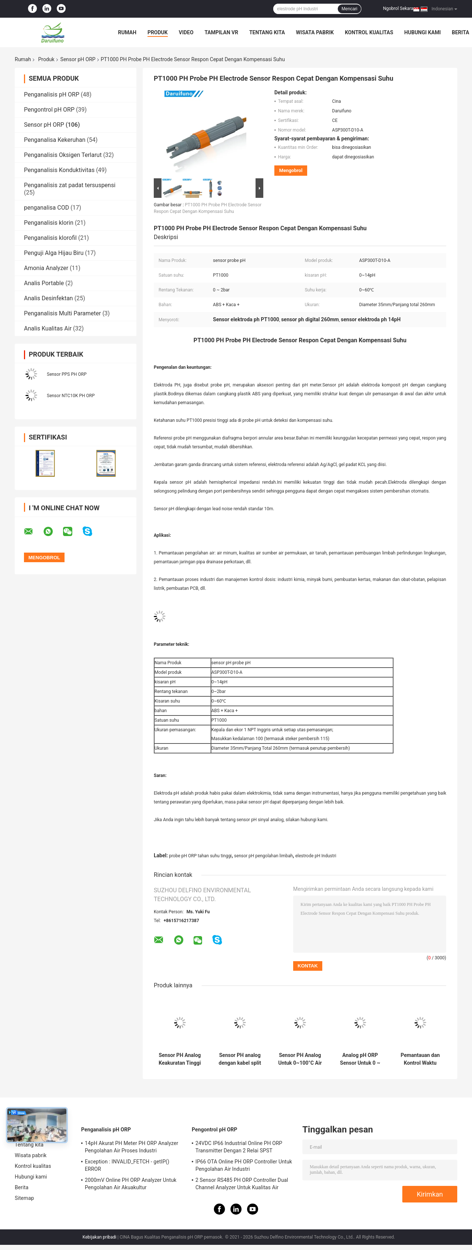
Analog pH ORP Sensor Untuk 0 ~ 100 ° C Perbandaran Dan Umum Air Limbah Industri (360, 1059)
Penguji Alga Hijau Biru (54, 252)
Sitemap (24, 1198)
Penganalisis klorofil (50, 237)
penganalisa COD (46, 207)
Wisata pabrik (315, 32)
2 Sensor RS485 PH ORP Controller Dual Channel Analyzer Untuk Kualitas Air (241, 1183)
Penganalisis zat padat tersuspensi (69, 185)
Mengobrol (290, 170)
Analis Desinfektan (48, 298)
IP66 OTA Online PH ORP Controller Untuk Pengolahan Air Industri (243, 1165)
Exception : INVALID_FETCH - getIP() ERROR (127, 1165)
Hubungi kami (422, 32)
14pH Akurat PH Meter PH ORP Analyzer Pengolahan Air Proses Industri (131, 1146)
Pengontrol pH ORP (49, 109)
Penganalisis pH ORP (51, 94)
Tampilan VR (221, 32)
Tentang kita (267, 32)
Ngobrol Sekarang (400, 8)
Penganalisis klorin (48, 222)
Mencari (349, 8)
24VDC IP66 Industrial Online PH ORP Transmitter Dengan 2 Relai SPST (238, 1146)
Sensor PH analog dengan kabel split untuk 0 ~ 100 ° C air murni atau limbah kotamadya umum (240, 1059)
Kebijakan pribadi (100, 1237)
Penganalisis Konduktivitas (59, 170)
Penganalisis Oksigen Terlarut (63, 154)
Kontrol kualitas (369, 32)
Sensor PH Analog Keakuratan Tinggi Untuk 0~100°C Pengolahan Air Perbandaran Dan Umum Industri (180, 1059)
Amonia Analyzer (46, 268)
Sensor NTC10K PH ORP (71, 395)
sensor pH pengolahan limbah (263, 855)
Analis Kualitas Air (48, 328)
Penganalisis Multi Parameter (62, 313)
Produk (158, 32)
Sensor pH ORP (78, 59)
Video (186, 32)
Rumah (127, 32)
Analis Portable (44, 283)
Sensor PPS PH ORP (67, 374)
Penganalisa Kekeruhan (55, 139)
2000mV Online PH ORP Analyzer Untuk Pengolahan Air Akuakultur (130, 1183)
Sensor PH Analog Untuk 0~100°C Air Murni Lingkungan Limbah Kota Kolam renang (300, 1059)
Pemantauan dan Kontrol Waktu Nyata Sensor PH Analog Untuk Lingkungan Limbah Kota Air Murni (420, 1059)
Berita (460, 32)
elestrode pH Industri (315, 855)
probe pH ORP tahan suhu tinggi (200, 855)
